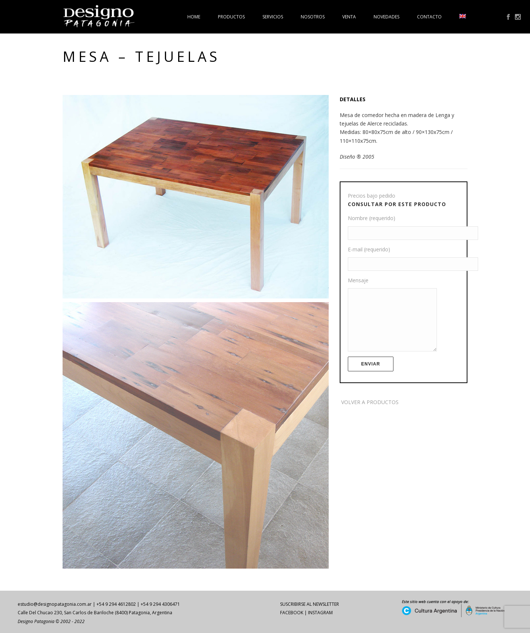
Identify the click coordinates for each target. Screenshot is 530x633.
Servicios (272, 17)
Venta (349, 17)
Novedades (386, 17)
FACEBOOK (291, 612)
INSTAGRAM (320, 612)
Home (193, 17)
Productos (231, 17)
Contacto (429, 17)
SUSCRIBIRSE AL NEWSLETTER (309, 604)
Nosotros (313, 17)
